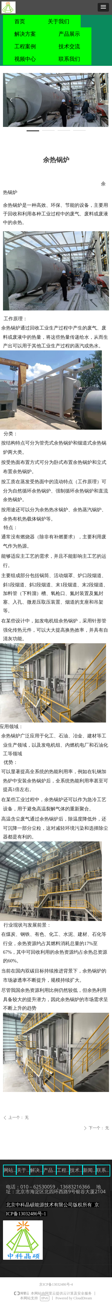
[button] (103, 7)
